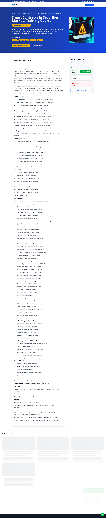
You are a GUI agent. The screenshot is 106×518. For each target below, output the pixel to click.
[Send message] (102, 510)
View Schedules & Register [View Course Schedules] (21, 45)
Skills (44, 5)
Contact (80, 5)
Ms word (15, 40)
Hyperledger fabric (23, 40)
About (30, 5)
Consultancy (69, 5)
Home (26, 5)
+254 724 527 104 (32, 1)
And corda (40, 40)
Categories (37, 5)
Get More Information (81, 90)
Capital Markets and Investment (28, 13)
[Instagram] (93, 1)
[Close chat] (102, 489)
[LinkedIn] (91, 1)
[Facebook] (87, 1)
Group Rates (62, 5)
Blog (75, 5)
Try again (74, 85)
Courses (55, 5)
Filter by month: (75, 78)
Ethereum (33, 40)
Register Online (37, 45)
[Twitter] (89, 1)
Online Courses (89, 5)
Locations (49, 5)
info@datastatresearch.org (19, 1)
